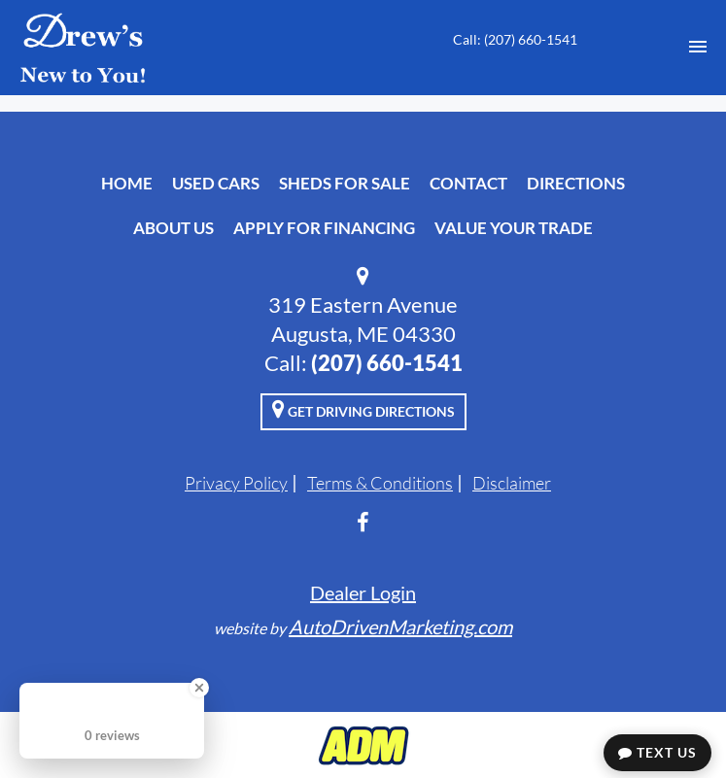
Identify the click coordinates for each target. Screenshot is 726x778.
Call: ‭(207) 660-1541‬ (515, 39)
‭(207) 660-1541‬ (387, 363)
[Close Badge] (199, 687)
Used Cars (215, 183)
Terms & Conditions (380, 482)
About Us (173, 228)
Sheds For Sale (344, 183)
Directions (576, 183)
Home (127, 183)
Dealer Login (363, 592)
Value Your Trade (513, 228)
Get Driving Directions (363, 409)
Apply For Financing (324, 228)
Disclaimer (511, 482)
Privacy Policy (236, 482)
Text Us (657, 752)
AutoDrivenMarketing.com (400, 626)
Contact (468, 183)
